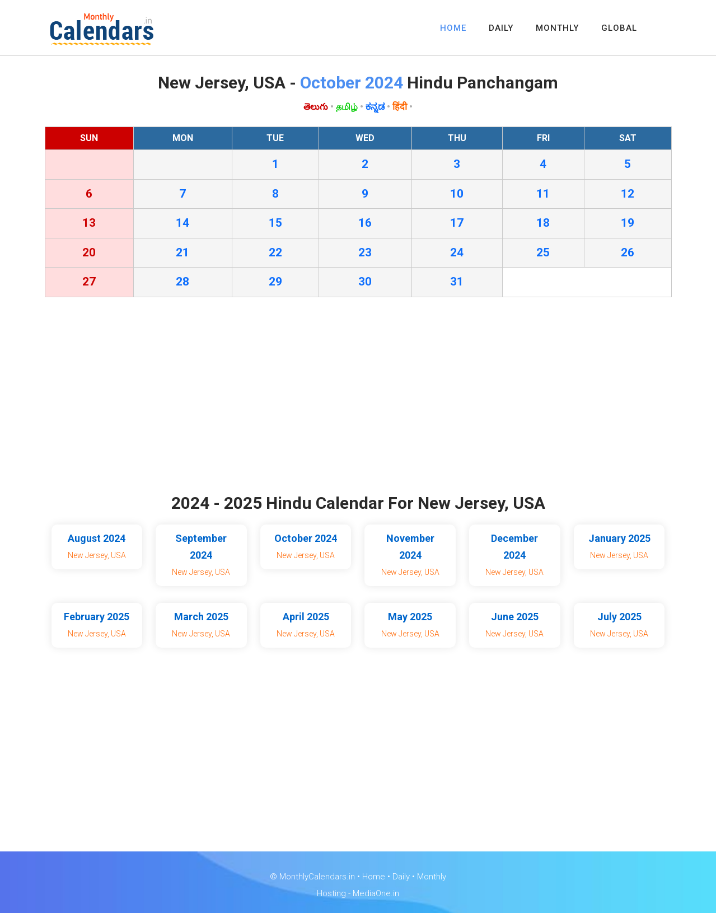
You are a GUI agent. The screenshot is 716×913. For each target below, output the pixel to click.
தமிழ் (347, 106)
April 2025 (306, 616)
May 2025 (410, 616)
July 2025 (619, 616)
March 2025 (201, 616)
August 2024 (96, 538)
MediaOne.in (376, 893)
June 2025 (515, 616)
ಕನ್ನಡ (375, 106)
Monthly (431, 877)
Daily (401, 877)
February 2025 (96, 616)
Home (373, 877)
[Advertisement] (358, 398)
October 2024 (305, 538)
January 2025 (619, 538)
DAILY (501, 28)
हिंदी (399, 106)
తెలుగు (315, 106)
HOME (453, 28)
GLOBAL (619, 28)
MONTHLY (557, 28)
